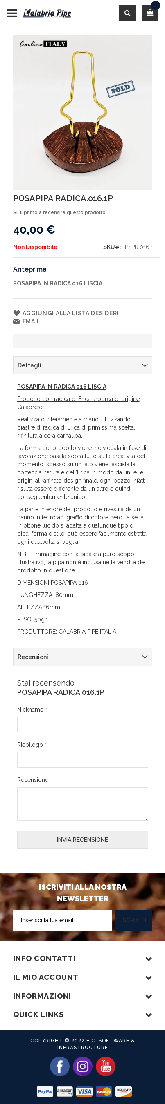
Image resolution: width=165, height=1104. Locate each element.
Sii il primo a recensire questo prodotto (59, 212)
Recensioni (33, 657)
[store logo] (39, 13)
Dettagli (29, 365)
